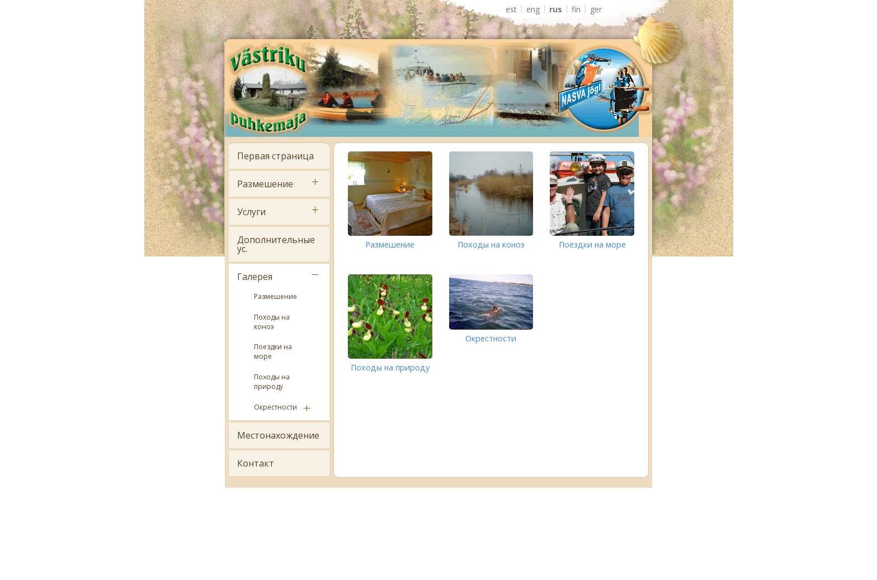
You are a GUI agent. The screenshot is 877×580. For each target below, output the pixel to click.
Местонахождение (278, 435)
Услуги (251, 212)
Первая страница (275, 156)
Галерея (254, 276)
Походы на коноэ (272, 321)
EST (511, 9)
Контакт (255, 463)
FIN (576, 9)
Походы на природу (272, 381)
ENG (533, 9)
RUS (555, 9)
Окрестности (275, 407)
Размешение (265, 184)
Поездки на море (273, 351)
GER (596, 9)
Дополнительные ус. (276, 244)
